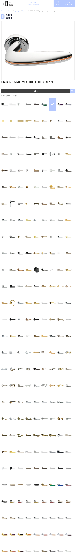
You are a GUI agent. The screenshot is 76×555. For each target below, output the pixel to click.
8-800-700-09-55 (33, 2)
